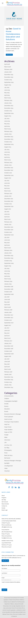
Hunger (6, 434)
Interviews (7, 440)
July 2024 (6, 118)
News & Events (5, 504)
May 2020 (7, 242)
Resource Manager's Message (12, 460)
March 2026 (7, 66)
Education (7, 409)
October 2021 (8, 203)
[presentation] (11, 586)
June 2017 (7, 330)
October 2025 (8, 79)
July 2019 (6, 268)
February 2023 (8, 162)
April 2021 (7, 216)
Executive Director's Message (12, 414)
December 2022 (8, 167)
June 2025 (7, 90)
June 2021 (7, 214)
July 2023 (6, 149)
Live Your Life (8, 445)
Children (6, 398)
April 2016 (7, 366)
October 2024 (8, 110)
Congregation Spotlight (10, 401)
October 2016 (8, 351)
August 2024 (7, 116)
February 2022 (8, 193)
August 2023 (7, 147)
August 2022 (7, 178)
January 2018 (7, 312)
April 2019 (7, 276)
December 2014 (8, 387)
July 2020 (6, 237)
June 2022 (7, 183)
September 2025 (9, 82)
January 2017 (7, 343)
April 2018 (7, 304)
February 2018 (8, 309)
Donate (6, 403)
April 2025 (7, 95)
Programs (4, 497)
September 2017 (8, 322)
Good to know (8, 419)
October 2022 (8, 172)
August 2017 (7, 325)
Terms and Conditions (17, 614)
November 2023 (8, 139)
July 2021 (6, 211)
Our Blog (6, 447)
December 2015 (8, 377)
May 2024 (7, 123)
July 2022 (6, 180)
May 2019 (7, 273)
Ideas (5, 437)
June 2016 (7, 361)
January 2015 (7, 384)
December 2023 (8, 136)
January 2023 (7, 165)
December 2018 (8, 286)
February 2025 (8, 100)
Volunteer (7, 471)
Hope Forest (7, 427)
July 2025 (6, 87)
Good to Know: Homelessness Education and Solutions (13, 34)
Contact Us (4, 506)
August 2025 (7, 85)
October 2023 (8, 141)
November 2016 (8, 348)
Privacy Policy (9, 614)
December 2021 (8, 198)
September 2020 (9, 235)
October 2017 (8, 320)
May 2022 (6, 185)
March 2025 (7, 97)
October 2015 (8, 382)
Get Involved (5, 501)
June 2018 (7, 299)
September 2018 (9, 294)
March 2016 (7, 369)
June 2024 (7, 121)
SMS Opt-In (5, 560)
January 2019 (7, 284)
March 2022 (7, 191)
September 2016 (9, 353)
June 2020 (7, 240)
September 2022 (8, 175)
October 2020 (8, 232)
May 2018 (7, 302)
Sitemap (4, 614)
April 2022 (7, 188)
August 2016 (7, 356)
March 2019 (7, 278)
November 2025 (8, 77)
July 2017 (6, 328)
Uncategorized (8, 465)
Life (5, 442)
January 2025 (7, 103)
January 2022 (7, 196)
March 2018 (7, 307)
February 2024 (8, 131)
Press (5, 453)
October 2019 (8, 260)
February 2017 (8, 341)
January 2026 (8, 72)
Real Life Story (8, 455)
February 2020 (8, 250)
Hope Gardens (8, 429)
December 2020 (8, 227)
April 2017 (7, 335)
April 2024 (7, 126)
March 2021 (7, 219)
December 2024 (8, 105)
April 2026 (7, 64)
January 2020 (8, 253)
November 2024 (8, 108)
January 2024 (8, 134)
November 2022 (8, 170)
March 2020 (7, 247)
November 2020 (8, 229)
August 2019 (7, 266)
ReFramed (7, 458)
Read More (9, 54)
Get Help (4, 499)
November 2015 (8, 379)
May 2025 (7, 92)
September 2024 (9, 113)
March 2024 (7, 129)
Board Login (5, 510)
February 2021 (8, 222)
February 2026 (8, 69)
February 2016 (8, 372)
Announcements (8, 396)
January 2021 (7, 224)
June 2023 (7, 152)
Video (6, 468)
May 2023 (7, 154)
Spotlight (6, 463)
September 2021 (8, 206)
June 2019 (7, 271)
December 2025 (8, 74)
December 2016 (8, 346)
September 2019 (9, 263)
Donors (6, 406)
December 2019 (8, 255)
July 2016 (6, 359)
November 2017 (8, 317)
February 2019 (8, 281)
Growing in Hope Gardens (11, 421)
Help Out (6, 424)
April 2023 (7, 157)
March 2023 (7, 160)
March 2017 (7, 338)
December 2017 (8, 315)
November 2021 (8, 201)
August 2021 (7, 209)
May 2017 (6, 333)
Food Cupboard (8, 416)
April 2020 (7, 245)
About (3, 495)
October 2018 (8, 291)
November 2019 (8, 258)
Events (6, 411)
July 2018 (6, 297)
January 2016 (7, 374)
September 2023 (9, 144)
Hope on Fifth (8, 432)
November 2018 (8, 289)
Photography (8, 450)
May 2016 (7, 364)
